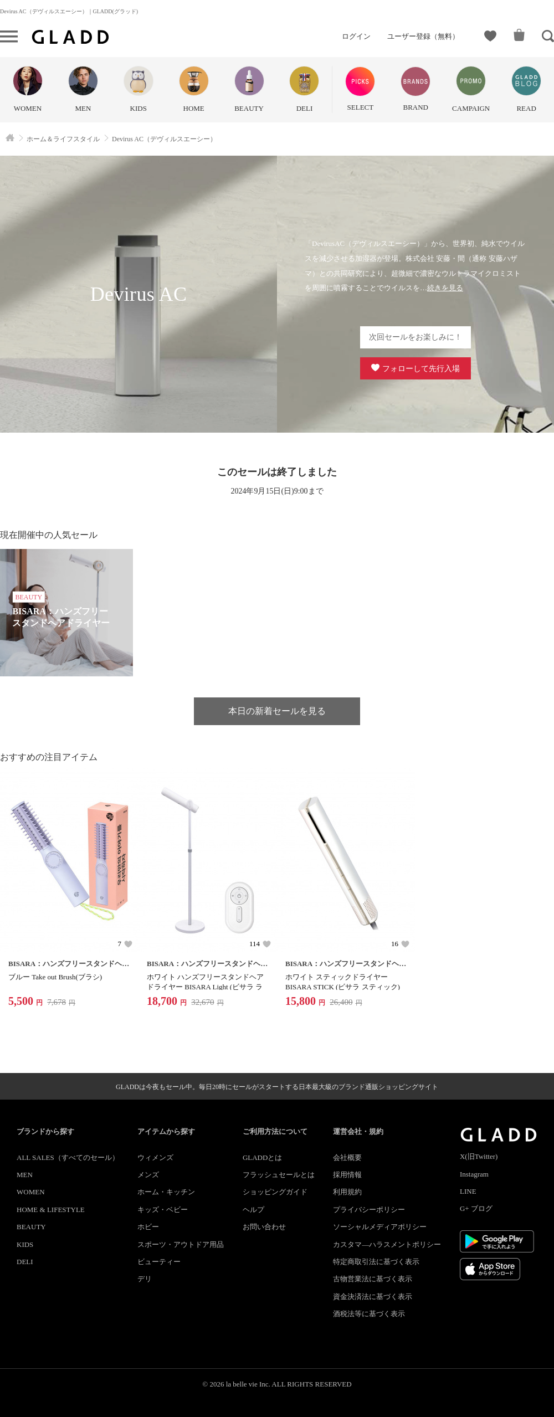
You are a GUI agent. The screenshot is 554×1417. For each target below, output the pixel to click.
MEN (25, 1174)
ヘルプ (253, 1209)
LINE (468, 1191)
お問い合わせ (264, 1227)
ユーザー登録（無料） (423, 36)
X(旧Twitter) (478, 1156)
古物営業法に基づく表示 (372, 1279)
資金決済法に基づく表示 (372, 1296)
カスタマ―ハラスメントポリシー (387, 1244)
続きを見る (445, 288)
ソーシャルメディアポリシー (380, 1227)
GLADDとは (263, 1157)
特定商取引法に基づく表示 (376, 1261)
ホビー (148, 1227)
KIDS (25, 1244)
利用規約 (347, 1192)
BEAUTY (31, 1227)
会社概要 (347, 1157)
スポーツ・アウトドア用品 (180, 1244)
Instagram (474, 1174)
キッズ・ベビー (162, 1209)
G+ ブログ (476, 1208)
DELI (25, 1261)
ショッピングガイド (275, 1192)
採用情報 (347, 1174)
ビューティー (159, 1261)
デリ (144, 1279)
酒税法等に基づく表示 (369, 1314)
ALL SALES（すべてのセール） (68, 1157)
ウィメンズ (155, 1157)
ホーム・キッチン (166, 1192)
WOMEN (31, 1192)
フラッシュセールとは (279, 1174)
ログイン (356, 36)
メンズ (148, 1174)
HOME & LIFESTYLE (51, 1209)
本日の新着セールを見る (277, 711)
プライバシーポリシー (369, 1209)
